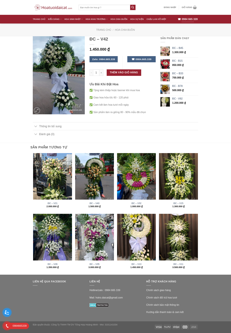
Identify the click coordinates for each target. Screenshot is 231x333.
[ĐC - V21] (52, 176)
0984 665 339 (112, 290)
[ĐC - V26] (52, 237)
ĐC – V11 (178, 264)
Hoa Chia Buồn (119, 19)
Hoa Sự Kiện (137, 19)
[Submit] (133, 7)
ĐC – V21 (52, 203)
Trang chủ (103, 30)
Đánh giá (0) (43, 134)
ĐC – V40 (94, 203)
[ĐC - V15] (178, 176)
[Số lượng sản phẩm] (96, 72)
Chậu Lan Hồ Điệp (156, 19)
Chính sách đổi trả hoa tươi (161, 297)
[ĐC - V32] (136, 176)
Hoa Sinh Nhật (73, 19)
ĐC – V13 (136, 264)
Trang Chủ (39, 19)
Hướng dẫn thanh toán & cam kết (165, 312)
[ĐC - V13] (136, 237)
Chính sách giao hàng (158, 290)
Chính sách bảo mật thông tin (162, 305)
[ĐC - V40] (94, 176)
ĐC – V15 (178, 203)
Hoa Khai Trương (97, 19)
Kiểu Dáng (55, 19)
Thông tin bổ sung (47, 126)
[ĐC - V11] (178, 237)
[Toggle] (36, 126)
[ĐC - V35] (94, 237)
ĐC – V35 (94, 264)
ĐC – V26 (52, 264)
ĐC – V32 (136, 203)
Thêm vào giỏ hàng (124, 72)
